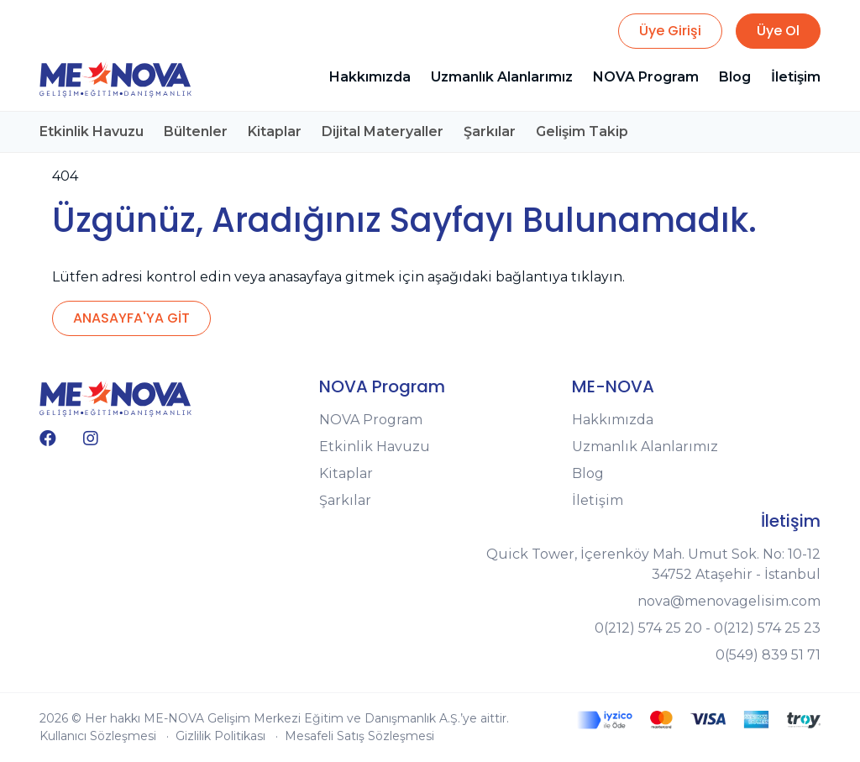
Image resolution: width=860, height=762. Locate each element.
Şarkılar (490, 131)
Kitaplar (275, 131)
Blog (735, 77)
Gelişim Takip (582, 131)
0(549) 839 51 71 (768, 655)
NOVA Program (646, 77)
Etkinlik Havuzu (91, 131)
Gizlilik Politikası (220, 736)
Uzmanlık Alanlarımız (502, 77)
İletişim (796, 77)
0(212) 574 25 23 (767, 628)
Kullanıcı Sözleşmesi (97, 736)
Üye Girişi (670, 30)
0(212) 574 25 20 (648, 628)
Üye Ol (778, 30)
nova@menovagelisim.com (729, 601)
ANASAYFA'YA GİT (131, 318)
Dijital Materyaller (382, 131)
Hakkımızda (370, 77)
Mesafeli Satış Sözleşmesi (359, 736)
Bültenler (196, 131)
